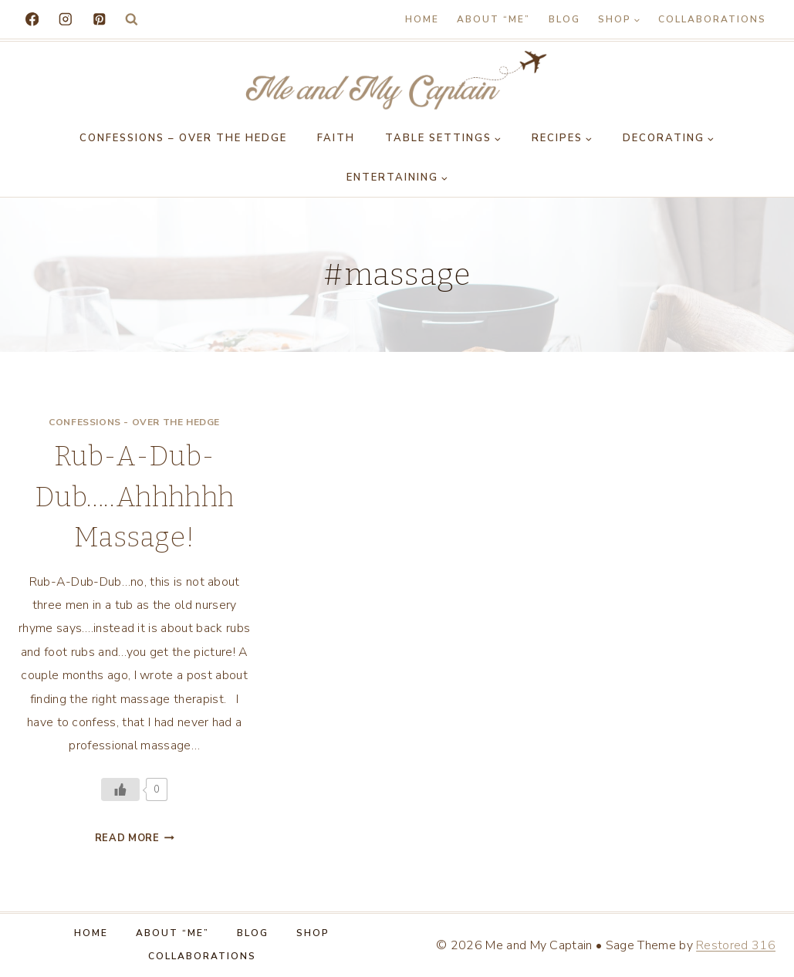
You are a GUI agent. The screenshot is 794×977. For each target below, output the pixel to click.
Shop (312, 933)
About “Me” (493, 19)
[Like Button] (120, 789)
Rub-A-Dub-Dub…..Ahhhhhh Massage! (134, 496)
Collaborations (712, 19)
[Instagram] (65, 18)
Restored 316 (735, 945)
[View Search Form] (131, 19)
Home (422, 19)
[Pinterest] (99, 18)
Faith (336, 138)
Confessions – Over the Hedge (183, 138)
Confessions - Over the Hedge (134, 422)
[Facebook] (32, 18)
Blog (564, 19)
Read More (134, 838)
